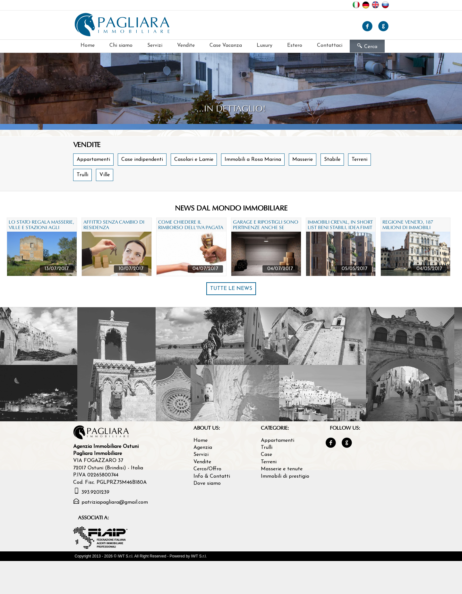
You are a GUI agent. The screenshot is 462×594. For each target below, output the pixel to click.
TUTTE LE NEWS (231, 288)
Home (88, 45)
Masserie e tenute (282, 469)
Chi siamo (121, 45)
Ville (104, 174)
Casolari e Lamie (193, 159)
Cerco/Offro (207, 469)
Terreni (359, 159)
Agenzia (202, 447)
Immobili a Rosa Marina (253, 159)
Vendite (186, 45)
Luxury (264, 45)
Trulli (82, 174)
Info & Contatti (211, 476)
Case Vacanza (226, 45)
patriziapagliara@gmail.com (114, 502)
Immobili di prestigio (285, 476)
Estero (294, 45)
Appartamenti (93, 159)
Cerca (367, 46)
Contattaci (329, 45)
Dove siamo (207, 483)
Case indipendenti (142, 159)
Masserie (302, 159)
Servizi (154, 45)
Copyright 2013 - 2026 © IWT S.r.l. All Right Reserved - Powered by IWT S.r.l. (141, 556)
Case (266, 454)
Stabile (332, 159)
